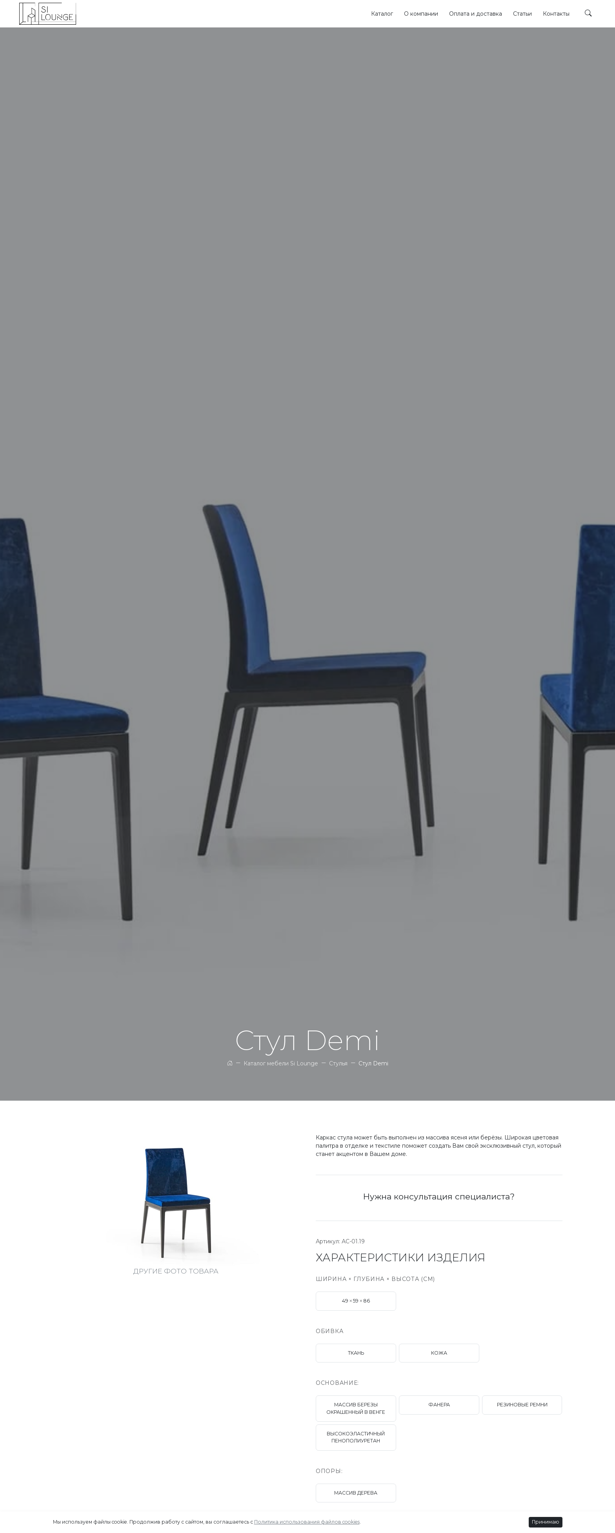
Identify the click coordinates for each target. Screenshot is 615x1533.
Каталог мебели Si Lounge (281, 1063)
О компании (421, 13)
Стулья (338, 1063)
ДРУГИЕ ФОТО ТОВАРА (175, 1271)
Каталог (382, 13)
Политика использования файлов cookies (307, 1522)
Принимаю (545, 1522)
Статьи (522, 13)
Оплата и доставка (475, 13)
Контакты (556, 13)
